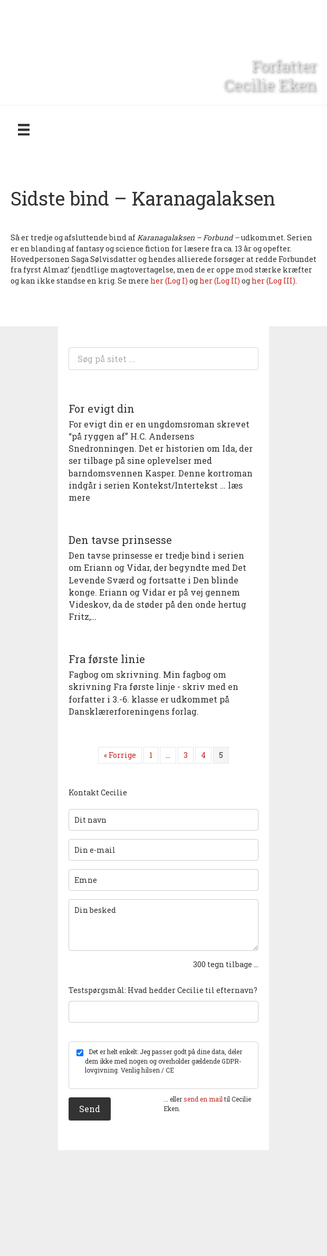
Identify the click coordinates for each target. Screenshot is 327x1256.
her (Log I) (169, 281)
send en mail (203, 1099)
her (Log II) (220, 281)
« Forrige (120, 755)
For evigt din (101, 408)
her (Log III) (273, 281)
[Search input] (163, 358)
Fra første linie (107, 659)
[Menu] (24, 129)
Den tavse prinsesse (120, 540)
